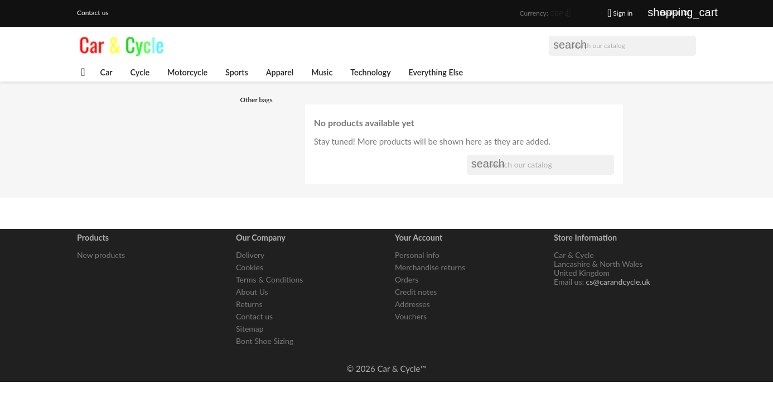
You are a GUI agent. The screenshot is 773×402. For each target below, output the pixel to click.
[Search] (622, 46)
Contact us (93, 12)
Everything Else (436, 72)
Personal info (417, 255)
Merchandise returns (430, 267)
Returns (249, 304)
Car (106, 72)
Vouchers (411, 316)
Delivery (250, 255)
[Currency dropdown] (564, 14)
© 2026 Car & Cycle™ (387, 368)
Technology (370, 72)
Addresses (412, 304)
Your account (418, 237)
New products (101, 255)
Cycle (140, 72)
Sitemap (250, 328)
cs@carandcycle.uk (618, 281)
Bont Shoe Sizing (264, 341)
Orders (406, 279)
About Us (252, 291)
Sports (236, 72)
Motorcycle (187, 72)
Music (321, 72)
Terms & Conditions (269, 279)
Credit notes (416, 291)
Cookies (249, 267)
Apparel (280, 72)
